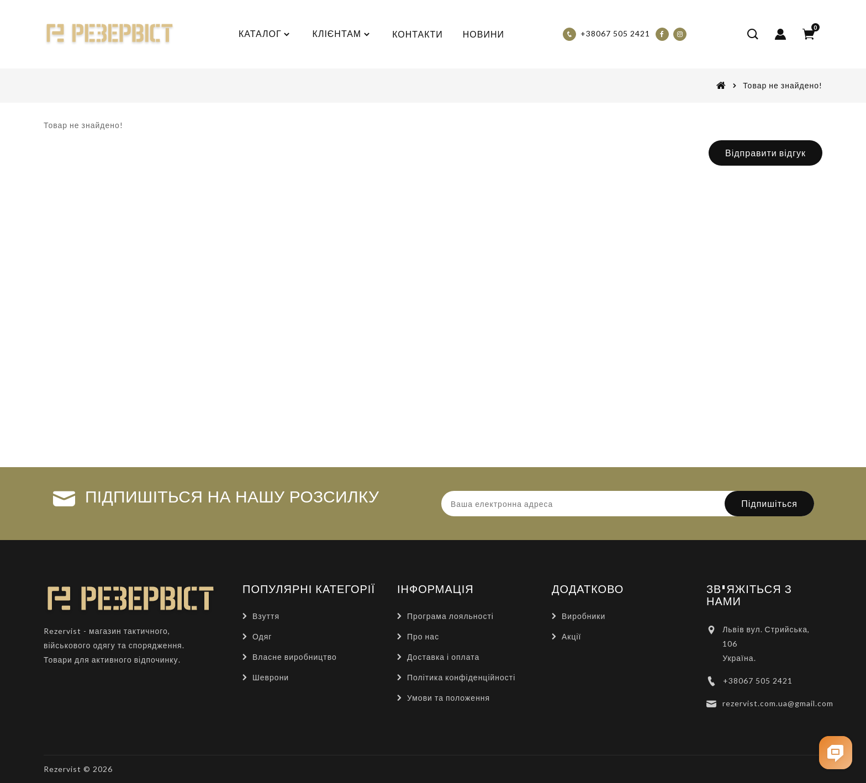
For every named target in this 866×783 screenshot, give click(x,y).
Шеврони (270, 677)
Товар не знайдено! (782, 85)
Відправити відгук (765, 152)
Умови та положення (448, 697)
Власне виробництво (294, 657)
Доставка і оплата (443, 657)
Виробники (583, 616)
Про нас (423, 636)
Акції (571, 636)
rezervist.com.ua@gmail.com (777, 703)
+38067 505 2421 (758, 680)
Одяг (262, 636)
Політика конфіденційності (461, 677)
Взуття (265, 616)
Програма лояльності (450, 616)
